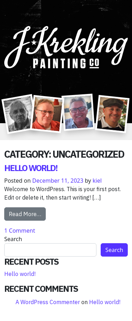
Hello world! (30, 168)
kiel (97, 180)
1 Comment (19, 230)
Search (13, 239)
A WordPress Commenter (47, 302)
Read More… (27, 213)
